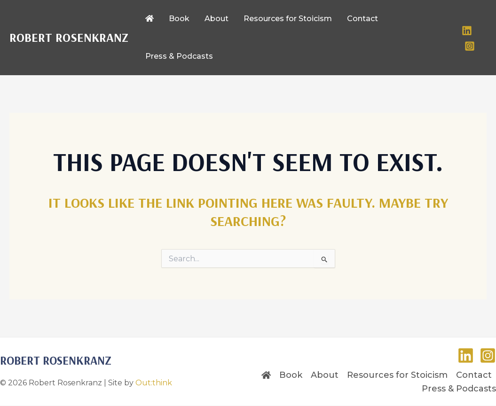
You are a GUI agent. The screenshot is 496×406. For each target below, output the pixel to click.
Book (290, 375)
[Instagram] (470, 46)
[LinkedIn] (467, 30)
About (325, 375)
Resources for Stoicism (397, 375)
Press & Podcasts (459, 388)
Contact (474, 375)
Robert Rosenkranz (68, 37)
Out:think (153, 382)
